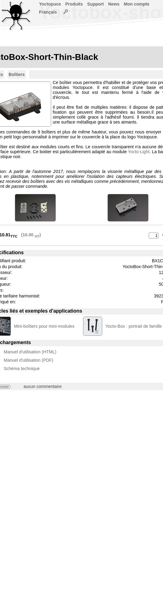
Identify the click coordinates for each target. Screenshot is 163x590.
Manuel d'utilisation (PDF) (28, 360)
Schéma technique (22, 368)
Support (95, 4)
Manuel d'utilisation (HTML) (30, 351)
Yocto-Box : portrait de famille (133, 326)
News (114, 4)
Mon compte (136, 4)
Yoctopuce (50, 4)
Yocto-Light (139, 151)
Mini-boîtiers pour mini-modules (44, 326)
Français (48, 12)
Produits (74, 4)
